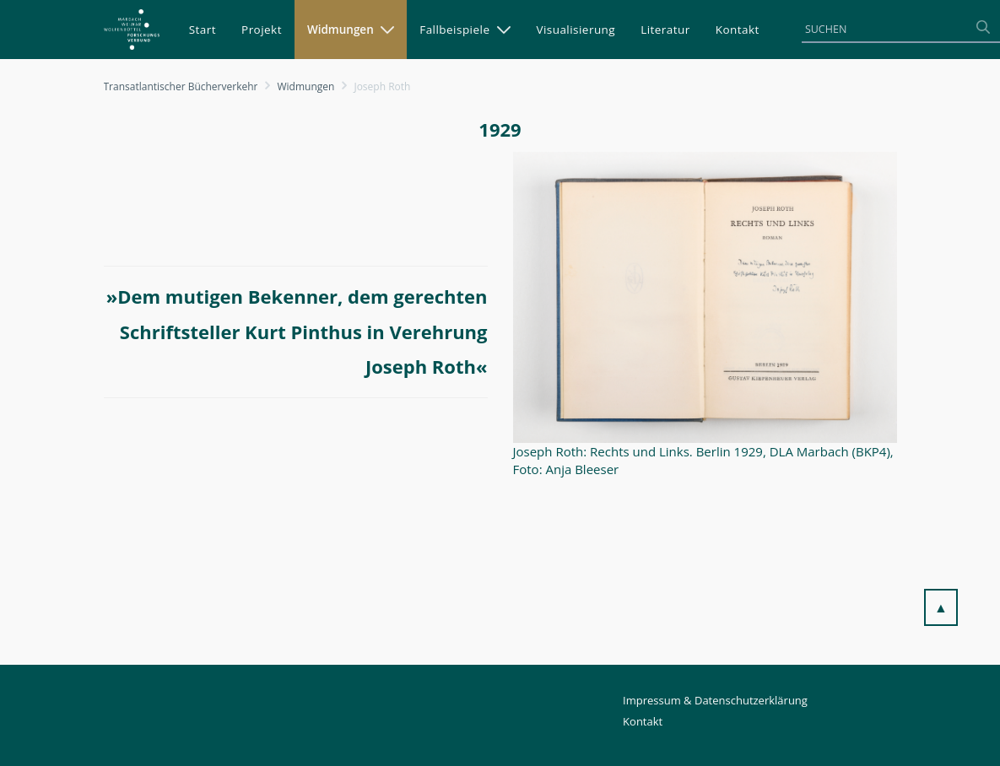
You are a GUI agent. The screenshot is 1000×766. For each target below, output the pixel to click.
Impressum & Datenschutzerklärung (715, 700)
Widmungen (306, 86)
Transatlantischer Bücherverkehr (181, 86)
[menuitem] (202, 29)
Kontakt (642, 721)
